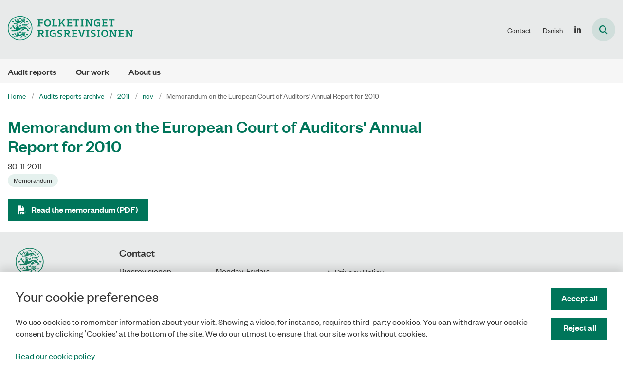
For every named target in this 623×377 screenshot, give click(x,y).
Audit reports (32, 71)
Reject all (579, 327)
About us (144, 71)
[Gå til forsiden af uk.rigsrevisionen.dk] (66, 29)
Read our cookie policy (55, 355)
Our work (92, 71)
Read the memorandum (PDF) (84, 209)
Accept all (579, 298)
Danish (553, 30)
